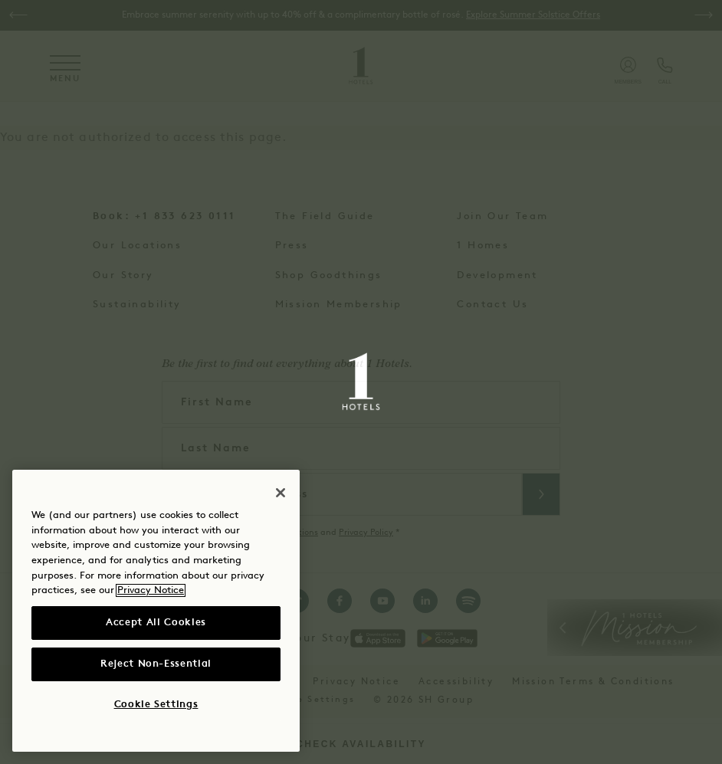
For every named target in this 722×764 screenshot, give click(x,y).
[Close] (280, 493)
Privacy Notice (150, 590)
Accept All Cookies (156, 623)
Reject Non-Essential (156, 664)
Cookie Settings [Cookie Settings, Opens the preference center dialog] (156, 705)
